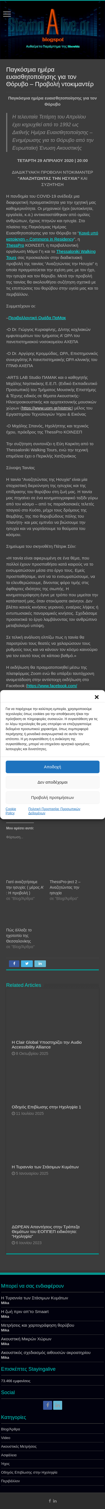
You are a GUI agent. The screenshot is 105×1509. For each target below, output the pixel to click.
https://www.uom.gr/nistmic (47, 408)
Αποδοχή (52, 766)
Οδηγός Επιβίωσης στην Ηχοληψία (29, 1472)
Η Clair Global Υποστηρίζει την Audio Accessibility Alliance (47, 1044)
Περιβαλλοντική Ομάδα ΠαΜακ (37, 317)
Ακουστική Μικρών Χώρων (26, 1338)
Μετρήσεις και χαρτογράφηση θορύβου (37, 1325)
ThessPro (15, 245)
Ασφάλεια (9, 1455)
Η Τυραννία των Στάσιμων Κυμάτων (45, 1166)
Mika (5, 1303)
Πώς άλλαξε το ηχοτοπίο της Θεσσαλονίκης (19, 935)
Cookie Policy (11, 811)
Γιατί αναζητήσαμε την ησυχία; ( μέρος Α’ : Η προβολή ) (25, 887)
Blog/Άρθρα (10, 1429)
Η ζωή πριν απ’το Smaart (25, 1311)
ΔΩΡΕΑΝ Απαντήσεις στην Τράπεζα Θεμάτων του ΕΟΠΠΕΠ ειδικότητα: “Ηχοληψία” (46, 1231)
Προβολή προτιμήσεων (52, 797)
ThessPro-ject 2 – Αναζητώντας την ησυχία (65, 887)
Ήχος (5, 1464)
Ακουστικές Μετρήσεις (19, 1446)
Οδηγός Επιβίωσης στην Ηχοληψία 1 (46, 1106)
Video (5, 1438)
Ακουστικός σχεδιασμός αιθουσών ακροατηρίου (45, 1352)
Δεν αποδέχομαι (52, 782)
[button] (96, 697)
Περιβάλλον (10, 1481)
